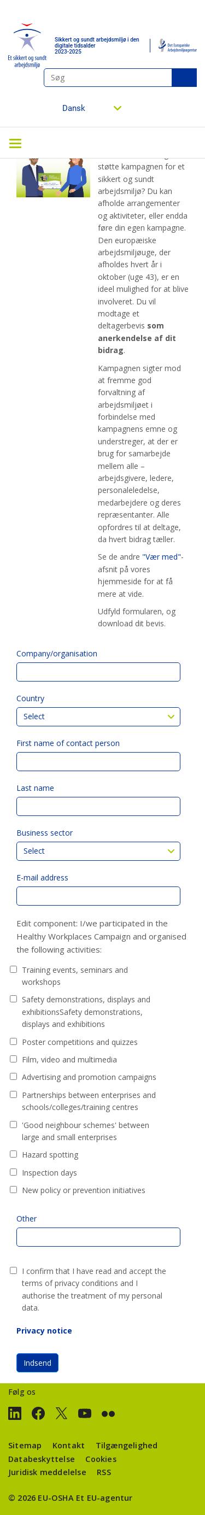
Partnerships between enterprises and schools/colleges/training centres (89, 1101)
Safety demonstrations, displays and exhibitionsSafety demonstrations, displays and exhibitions (86, 1011)
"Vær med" (161, 556)
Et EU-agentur (104, 1498)
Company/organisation (56, 653)
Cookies (100, 1459)
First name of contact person (68, 743)
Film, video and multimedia (69, 1059)
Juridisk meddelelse (47, 1472)
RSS (104, 1472)
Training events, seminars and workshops (75, 976)
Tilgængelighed (127, 1445)
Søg (184, 77)
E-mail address (42, 877)
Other (26, 1218)
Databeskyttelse (41, 1459)
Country (30, 698)
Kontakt (68, 1445)
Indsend (37, 1363)
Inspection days (49, 1172)
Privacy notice (44, 1330)
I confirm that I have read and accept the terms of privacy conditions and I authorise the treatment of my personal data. (94, 1289)
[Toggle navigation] (15, 142)
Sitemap (25, 1445)
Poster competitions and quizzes (80, 1042)
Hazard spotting (50, 1154)
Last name (35, 788)
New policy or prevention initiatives (83, 1190)
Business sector (44, 832)
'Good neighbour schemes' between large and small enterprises (85, 1131)
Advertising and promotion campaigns (89, 1077)
